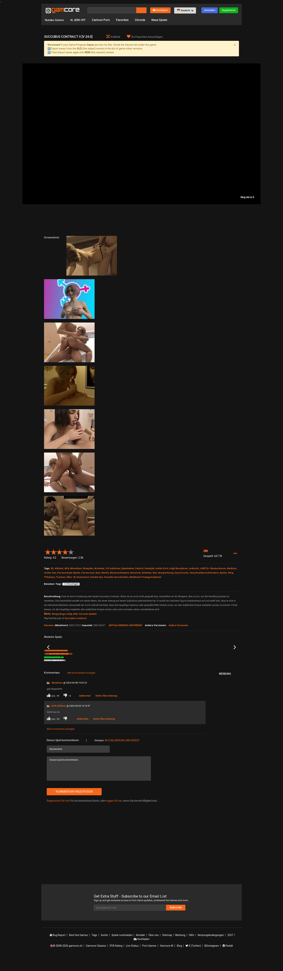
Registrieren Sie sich (58, 815)
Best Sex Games (78, 950)
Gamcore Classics (96, 960)
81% (72, 675)
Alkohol (59, 568)
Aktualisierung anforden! (125, 625)
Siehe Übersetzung (106, 710)
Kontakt (140, 950)
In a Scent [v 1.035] (53, 670)
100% (136, 675)
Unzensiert (82, 577)
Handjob (149, 568)
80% (170, 675)
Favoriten (123, 20)
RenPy (105, 572)
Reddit (228, 960)
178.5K (147, 675)
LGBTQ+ (204, 568)
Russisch (135, 572)
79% (202, 675)
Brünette (100, 568)
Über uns (154, 950)
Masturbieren (218, 568)
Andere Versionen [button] (178, 625)
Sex (155, 572)
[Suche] (112, 10)
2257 (230, 950)
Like (53, 711)
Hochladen (160, 10)
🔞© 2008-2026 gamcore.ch (66, 960)
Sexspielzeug (165, 572)
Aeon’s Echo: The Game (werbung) (121, 670)
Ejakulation (127, 568)
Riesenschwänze (119, 572)
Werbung (180, 950)
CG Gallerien (113, 568)
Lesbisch (194, 568)
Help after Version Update (82, 614)
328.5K (180, 675)
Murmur (211, 670)
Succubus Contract (75, 618)
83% (104, 675)
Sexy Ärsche (181, 572)
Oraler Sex (50, 572)
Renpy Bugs (58, 614)
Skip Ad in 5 (247, 197)
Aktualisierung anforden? (122, 755)
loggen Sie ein (114, 815)
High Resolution (178, 568)
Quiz (98, 572)
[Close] (234, 45)
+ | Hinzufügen (71, 584)
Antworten (85, 710)
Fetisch (139, 568)
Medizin (231, 568)
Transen (61, 577)
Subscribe (176, 922)
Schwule (146, 572)
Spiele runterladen (122, 950)
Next (234, 655)
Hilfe (191, 950)
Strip (230, 572)
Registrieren (228, 10)
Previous (48, 655)
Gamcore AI (166, 960)
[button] (185, 10)
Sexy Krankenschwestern (204, 572)
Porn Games (149, 960)
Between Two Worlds (185, 670)
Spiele (223, 572)
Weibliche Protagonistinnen (145, 577)
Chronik (141, 20)
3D (52, 568)
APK (66, 568)
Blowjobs (88, 568)
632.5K (82, 675)
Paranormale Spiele (68, 572)
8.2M (113, 675)
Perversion (87, 572)
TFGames (49, 577)
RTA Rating (116, 960)
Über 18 (71, 577)
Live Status (132, 960)
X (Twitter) (193, 960)
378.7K (212, 675)
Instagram (211, 960)
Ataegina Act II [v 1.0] (87, 670)
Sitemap (167, 950)
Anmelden (209, 10)
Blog (179, 960)
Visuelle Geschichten (116, 577)
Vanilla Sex (96, 577)
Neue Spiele (160, 20)
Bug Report (58, 950)
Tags (94, 950)
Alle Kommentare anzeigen (81, 687)
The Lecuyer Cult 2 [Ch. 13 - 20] (157, 670)
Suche (104, 950)
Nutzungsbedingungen (211, 950)
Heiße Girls (161, 568)
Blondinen (76, 568)
